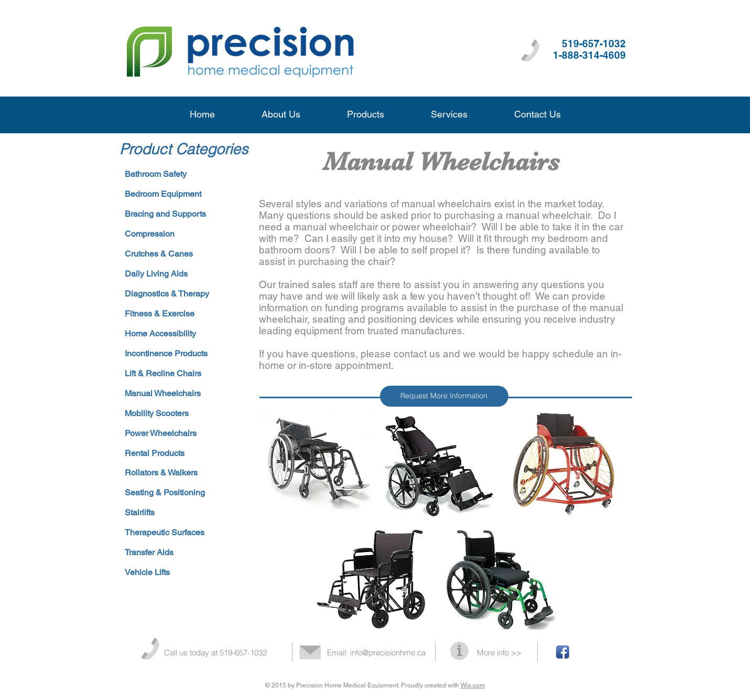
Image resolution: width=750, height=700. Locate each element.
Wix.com (473, 685)
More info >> (499, 652)
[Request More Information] (444, 396)
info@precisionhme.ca (388, 652)
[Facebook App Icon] (562, 652)
